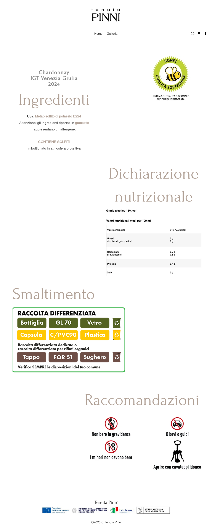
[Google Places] (199, 33)
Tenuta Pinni (107, 502)
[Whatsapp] (192, 33)
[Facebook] (205, 33)
